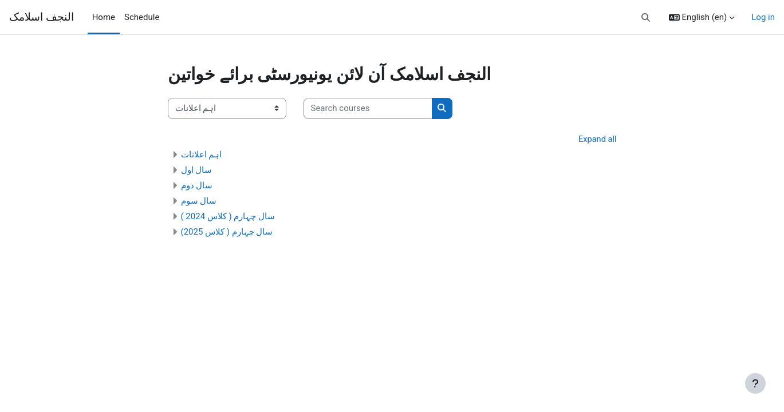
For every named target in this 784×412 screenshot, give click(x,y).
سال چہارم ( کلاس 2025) (227, 232)
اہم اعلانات (201, 155)
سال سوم (199, 201)
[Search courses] (368, 108)
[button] (645, 17)
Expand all (596, 139)
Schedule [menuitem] (141, 17)
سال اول (196, 170)
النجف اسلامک (41, 17)
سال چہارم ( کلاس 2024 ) (228, 217)
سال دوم (197, 186)
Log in (763, 17)
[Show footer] (755, 383)
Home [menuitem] (103, 17)
